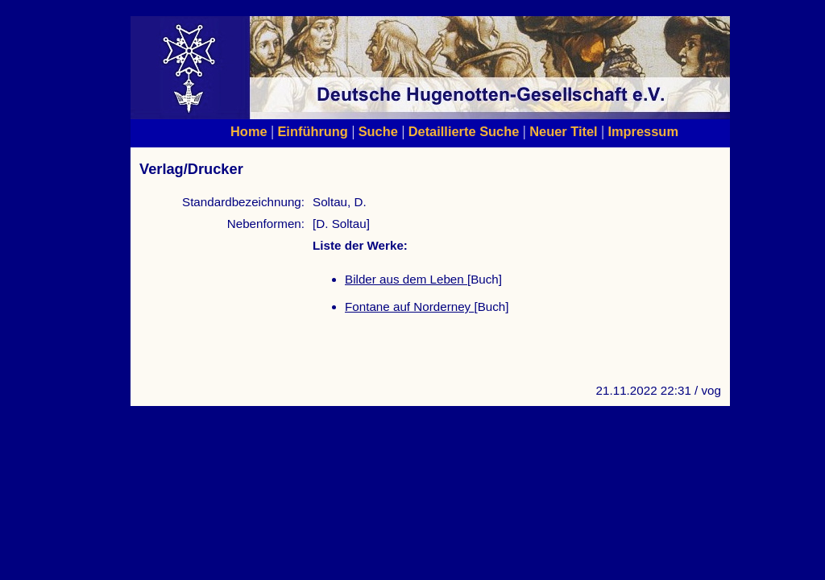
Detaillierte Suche (464, 131)
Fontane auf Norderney (409, 306)
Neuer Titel (563, 131)
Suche (378, 131)
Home (248, 131)
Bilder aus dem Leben (406, 279)
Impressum (642, 131)
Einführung (312, 131)
